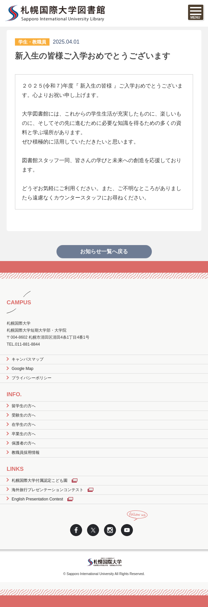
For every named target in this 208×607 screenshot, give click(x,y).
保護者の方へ (24, 443)
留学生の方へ (24, 406)
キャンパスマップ (28, 359)
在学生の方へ (24, 424)
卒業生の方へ (24, 434)
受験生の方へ (24, 415)
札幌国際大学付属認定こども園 (39, 480)
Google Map (22, 368)
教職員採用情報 (26, 452)
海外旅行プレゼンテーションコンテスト (47, 489)
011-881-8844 (27, 344)
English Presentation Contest (37, 499)
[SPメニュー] (195, 12)
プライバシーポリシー (32, 378)
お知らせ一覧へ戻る (104, 256)
